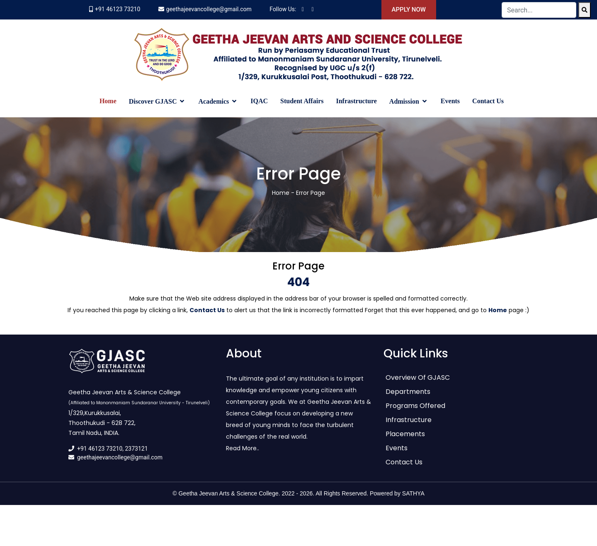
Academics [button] (214, 101)
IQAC (259, 100)
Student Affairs (301, 100)
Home (108, 100)
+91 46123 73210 (117, 9)
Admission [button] (405, 101)
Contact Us (488, 100)
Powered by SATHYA (397, 498)
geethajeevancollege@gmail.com (209, 9)
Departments (408, 397)
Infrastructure (356, 100)
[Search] (584, 10)
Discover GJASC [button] (154, 101)
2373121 (136, 454)
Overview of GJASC (418, 383)
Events (450, 100)
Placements (405, 439)
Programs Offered (415, 411)
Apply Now (409, 9)
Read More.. (242, 453)
